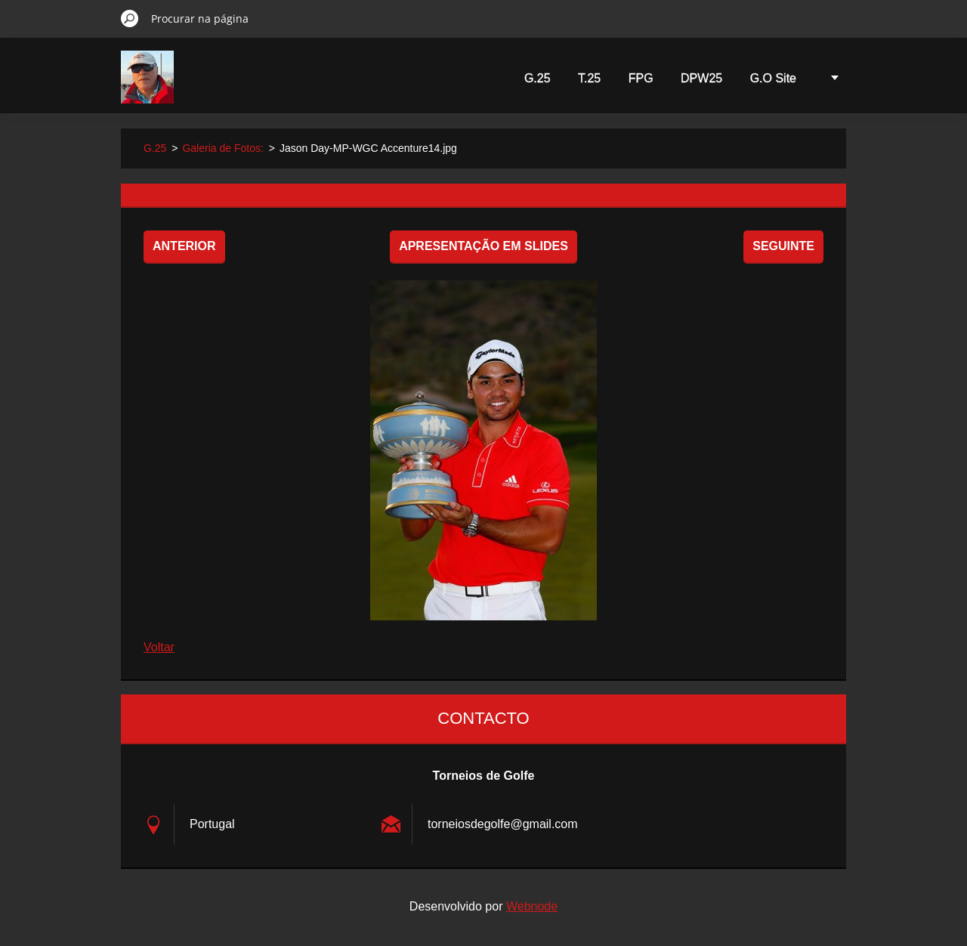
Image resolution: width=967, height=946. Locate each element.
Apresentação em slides (483, 246)
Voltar (159, 647)
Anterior (184, 246)
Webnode (532, 906)
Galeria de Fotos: (222, 148)
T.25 (589, 78)
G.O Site (773, 78)
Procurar (130, 18)
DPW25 (701, 78)
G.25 (537, 78)
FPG (641, 78)
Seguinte (783, 246)
